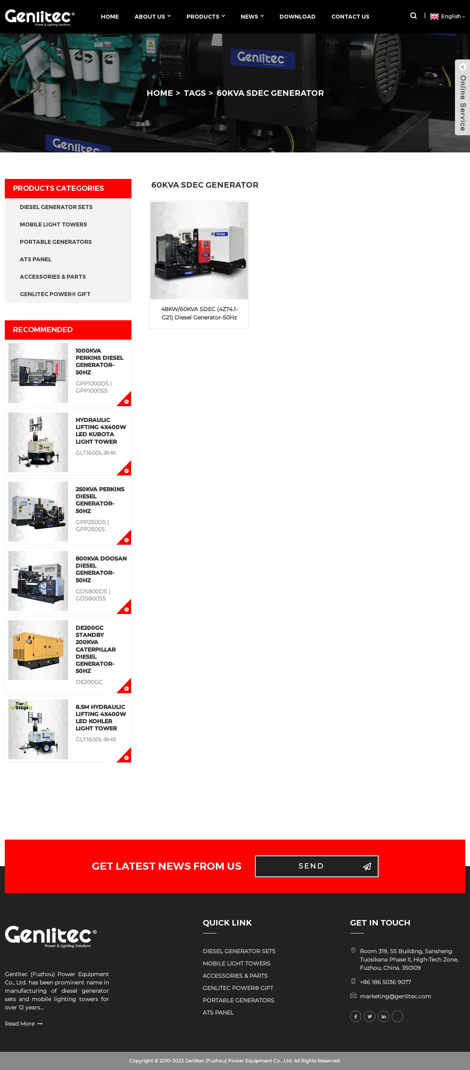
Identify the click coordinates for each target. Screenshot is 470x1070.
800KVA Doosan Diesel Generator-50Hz (101, 569)
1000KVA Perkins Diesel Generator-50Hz (99, 361)
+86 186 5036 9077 (385, 982)
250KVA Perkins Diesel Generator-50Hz (100, 500)
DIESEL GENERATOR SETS (56, 207)
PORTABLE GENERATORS (56, 241)
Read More (19, 1023)
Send (311, 866)
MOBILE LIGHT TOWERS (53, 224)
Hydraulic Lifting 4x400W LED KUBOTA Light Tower (101, 430)
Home (160, 93)
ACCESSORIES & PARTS (53, 276)
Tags (195, 93)
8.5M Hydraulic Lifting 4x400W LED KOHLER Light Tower (101, 717)
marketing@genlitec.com (395, 996)
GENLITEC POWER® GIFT (55, 294)
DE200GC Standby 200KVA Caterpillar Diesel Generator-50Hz (96, 649)
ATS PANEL (35, 259)
